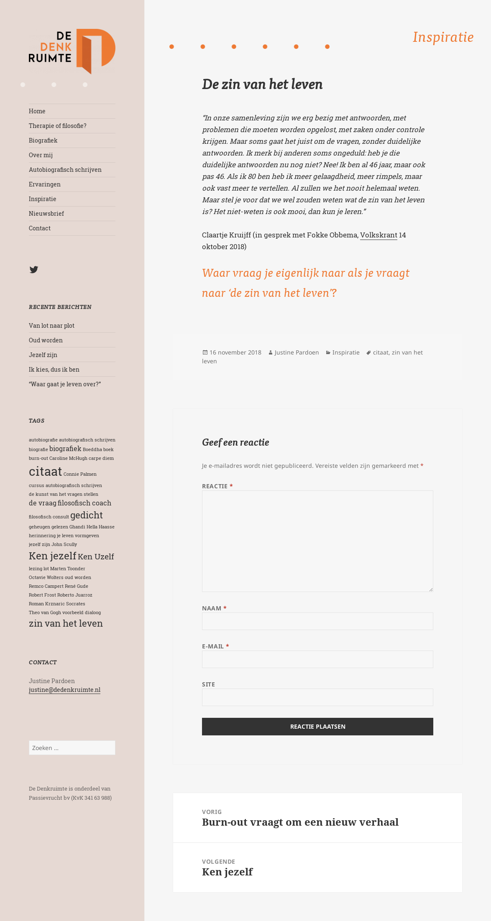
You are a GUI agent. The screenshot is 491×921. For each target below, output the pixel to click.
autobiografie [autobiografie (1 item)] (43, 440)
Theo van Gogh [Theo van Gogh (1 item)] (45, 612)
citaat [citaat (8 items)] (45, 471)
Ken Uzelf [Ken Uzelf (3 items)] (96, 556)
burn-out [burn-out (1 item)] (38, 458)
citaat (381, 352)
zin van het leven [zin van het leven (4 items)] (66, 623)
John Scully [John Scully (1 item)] (64, 544)
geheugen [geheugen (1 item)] (39, 527)
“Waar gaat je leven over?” (65, 384)
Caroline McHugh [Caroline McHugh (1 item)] (68, 458)
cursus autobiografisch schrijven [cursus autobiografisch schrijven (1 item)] (65, 485)
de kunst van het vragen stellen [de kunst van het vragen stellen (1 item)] (63, 494)
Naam (214, 608)
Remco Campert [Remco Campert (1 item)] (46, 586)
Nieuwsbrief (46, 213)
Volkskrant (378, 235)
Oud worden (46, 340)
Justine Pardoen (297, 352)
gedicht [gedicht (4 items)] (86, 515)
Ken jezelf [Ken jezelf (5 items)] (53, 555)
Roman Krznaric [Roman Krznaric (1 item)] (47, 604)
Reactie (217, 486)
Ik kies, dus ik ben (54, 369)
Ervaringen (45, 184)
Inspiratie (42, 199)
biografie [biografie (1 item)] (38, 449)
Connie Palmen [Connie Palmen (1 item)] (80, 474)
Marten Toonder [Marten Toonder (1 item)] (67, 568)
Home (37, 111)
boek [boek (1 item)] (108, 449)
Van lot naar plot (51, 325)
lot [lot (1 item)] (46, 568)
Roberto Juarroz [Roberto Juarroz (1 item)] (74, 595)
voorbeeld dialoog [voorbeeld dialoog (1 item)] (81, 612)
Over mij (41, 155)
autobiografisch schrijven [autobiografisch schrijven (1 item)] (87, 440)
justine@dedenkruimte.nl (64, 690)
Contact (40, 228)
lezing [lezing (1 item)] (35, 568)
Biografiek (43, 140)
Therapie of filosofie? (58, 126)
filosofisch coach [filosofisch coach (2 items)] (84, 502)
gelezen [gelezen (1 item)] (59, 527)
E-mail (215, 646)
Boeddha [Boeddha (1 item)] (92, 449)
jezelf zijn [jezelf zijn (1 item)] (39, 544)
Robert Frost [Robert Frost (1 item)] (42, 595)
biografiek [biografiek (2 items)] (65, 448)
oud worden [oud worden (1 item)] (78, 577)
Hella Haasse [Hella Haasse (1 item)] (101, 527)
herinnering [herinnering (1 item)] (42, 535)
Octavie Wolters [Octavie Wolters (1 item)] (46, 577)
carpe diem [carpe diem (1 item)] (101, 458)
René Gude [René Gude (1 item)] (76, 586)
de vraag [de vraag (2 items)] (42, 502)
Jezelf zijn (43, 355)
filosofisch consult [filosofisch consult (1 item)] (49, 517)
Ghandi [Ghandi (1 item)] (77, 527)
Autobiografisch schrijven (65, 169)
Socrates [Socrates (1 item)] (75, 604)
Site (208, 684)
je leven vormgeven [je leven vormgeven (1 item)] (78, 535)
